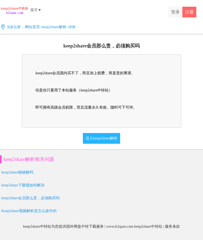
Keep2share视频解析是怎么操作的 (29, 211)
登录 (175, 12)
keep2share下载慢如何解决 (23, 185)
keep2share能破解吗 (17, 172)
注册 (189, 12)
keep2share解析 (54, 27)
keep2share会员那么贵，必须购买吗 (30, 198)
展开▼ (36, 10)
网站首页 (32, 27)
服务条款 (172, 226)
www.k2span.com (119, 226)
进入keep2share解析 (101, 138)
